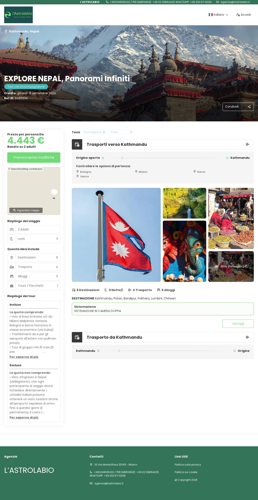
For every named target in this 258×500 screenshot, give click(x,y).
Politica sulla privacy (188, 464)
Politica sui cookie (186, 472)
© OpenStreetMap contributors (25, 169)
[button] (24, 357)
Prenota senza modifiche (33, 157)
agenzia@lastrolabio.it (235, 2)
